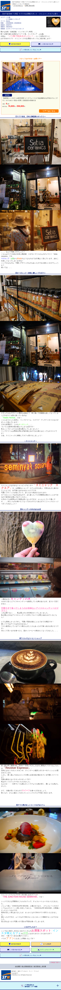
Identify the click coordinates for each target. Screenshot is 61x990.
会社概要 (17, 966)
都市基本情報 (15, 44)
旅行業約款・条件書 (40, 966)
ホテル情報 (46, 944)
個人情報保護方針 (27, 966)
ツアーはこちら (48, 111)
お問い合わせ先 (29, 5)
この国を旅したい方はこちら (31, 50)
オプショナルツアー (46, 949)
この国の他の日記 (46, 44)
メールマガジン (18, 5)
